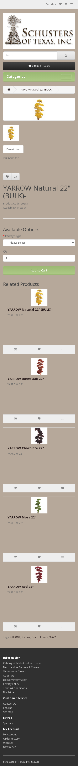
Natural (26, 637)
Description (13, 149)
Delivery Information (15, 680)
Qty (5, 251)
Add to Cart (39, 270)
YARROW (15, 637)
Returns (7, 708)
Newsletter (9, 747)
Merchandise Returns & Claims (21, 667)
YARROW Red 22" (20, 586)
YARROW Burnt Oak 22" (25, 379)
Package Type (13, 236)
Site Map (8, 712)
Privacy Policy (11, 684)
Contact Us (9, 703)
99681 (53, 637)
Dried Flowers (40, 637)
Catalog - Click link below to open (22, 663)
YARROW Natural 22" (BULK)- (36, 89)
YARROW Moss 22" (21, 517)
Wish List (8, 743)
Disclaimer (9, 692)
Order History (11, 738)
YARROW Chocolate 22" (25, 448)
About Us (8, 675)
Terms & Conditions (15, 688)
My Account (10, 734)
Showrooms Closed (14, 671)
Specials (8, 723)
